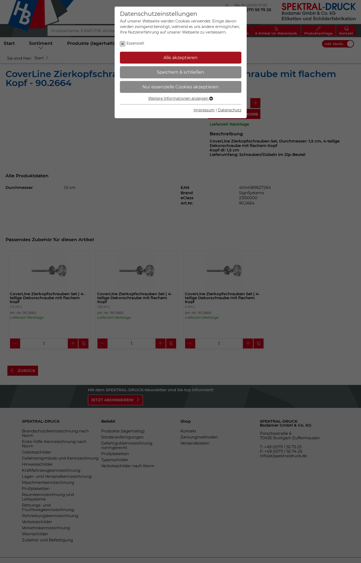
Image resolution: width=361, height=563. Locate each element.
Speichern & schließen (180, 72)
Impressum (204, 110)
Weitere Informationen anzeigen (180, 98)
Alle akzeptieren (180, 57)
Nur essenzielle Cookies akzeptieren (180, 86)
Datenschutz (229, 110)
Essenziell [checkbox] (135, 43)
